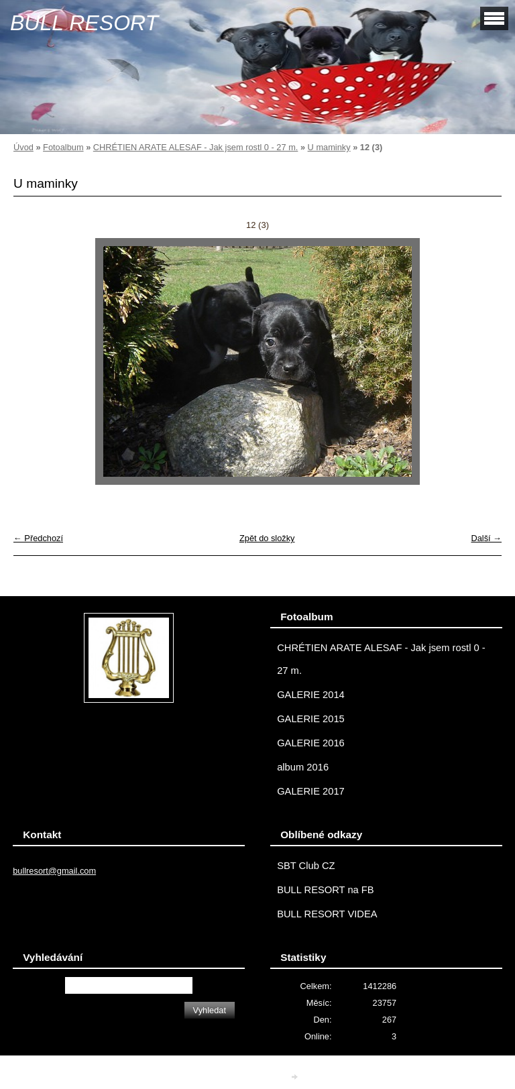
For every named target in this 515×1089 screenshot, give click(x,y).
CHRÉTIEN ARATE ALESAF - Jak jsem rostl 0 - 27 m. (195, 147)
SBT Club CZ (306, 865)
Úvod (23, 147)
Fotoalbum (63, 147)
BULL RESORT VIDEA (327, 914)
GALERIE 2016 (311, 743)
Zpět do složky (267, 538)
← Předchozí (38, 538)
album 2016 (303, 767)
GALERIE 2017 (311, 791)
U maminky (329, 147)
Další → (486, 538)
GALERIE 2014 (311, 694)
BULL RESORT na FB (325, 889)
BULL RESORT (84, 23)
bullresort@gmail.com (54, 871)
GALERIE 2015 (311, 718)
